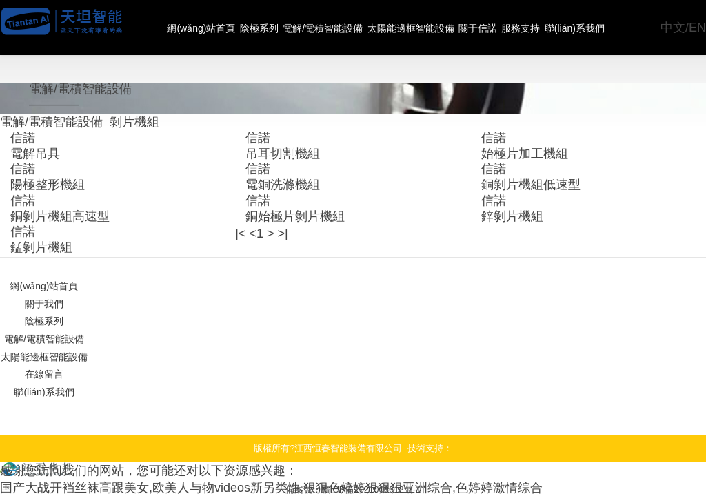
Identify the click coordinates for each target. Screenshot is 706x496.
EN (699, 27)
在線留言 (44, 296)
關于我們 (44, 241)
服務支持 (529, 27)
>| (272, 183)
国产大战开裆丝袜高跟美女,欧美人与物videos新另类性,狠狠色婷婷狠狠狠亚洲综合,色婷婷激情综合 (211, 399)
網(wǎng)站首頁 (201, 27)
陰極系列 (260, 27)
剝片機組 (106, 97)
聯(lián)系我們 (585, 27)
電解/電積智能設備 (326, 27)
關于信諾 (484, 27)
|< (239, 183)
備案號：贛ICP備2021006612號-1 (353, 406)
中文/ (682, 27)
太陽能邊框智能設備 (415, 27)
